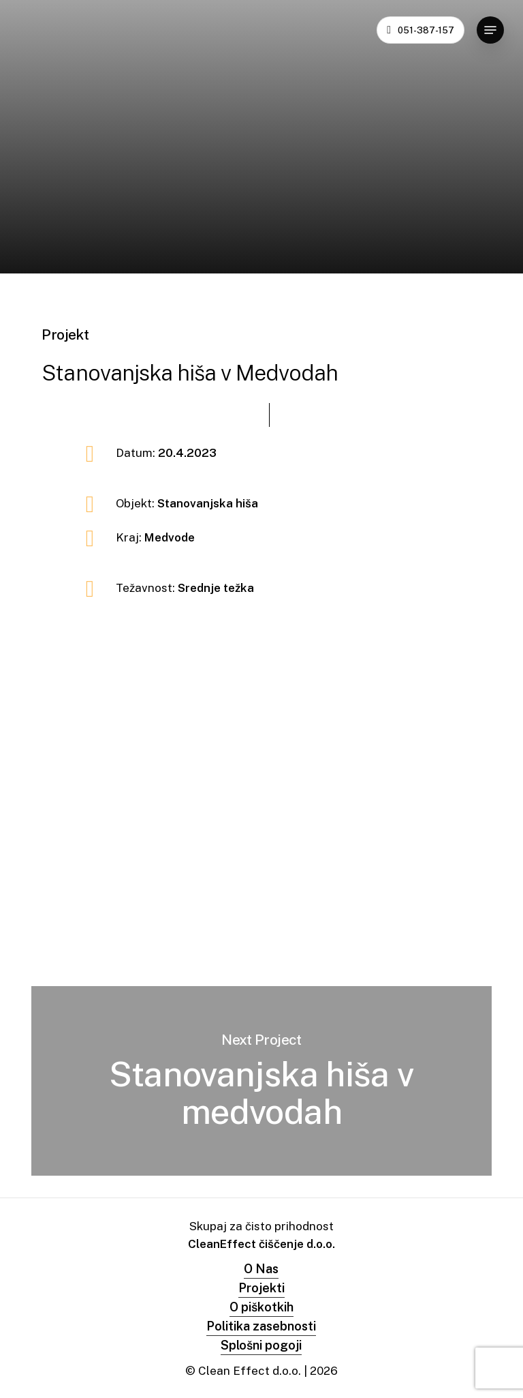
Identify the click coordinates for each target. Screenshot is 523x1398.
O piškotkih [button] (261, 1307)
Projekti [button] (261, 1288)
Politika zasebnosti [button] (261, 1326)
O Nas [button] (261, 1269)
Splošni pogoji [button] (261, 1345)
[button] (490, 30)
